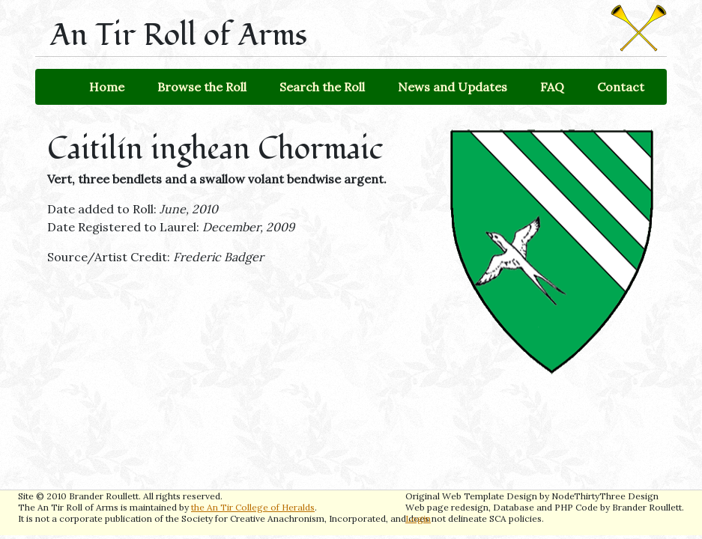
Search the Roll (322, 86)
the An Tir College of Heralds (253, 507)
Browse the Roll (201, 86)
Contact (620, 86)
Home (106, 86)
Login (418, 518)
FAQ (552, 86)
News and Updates (452, 86)
